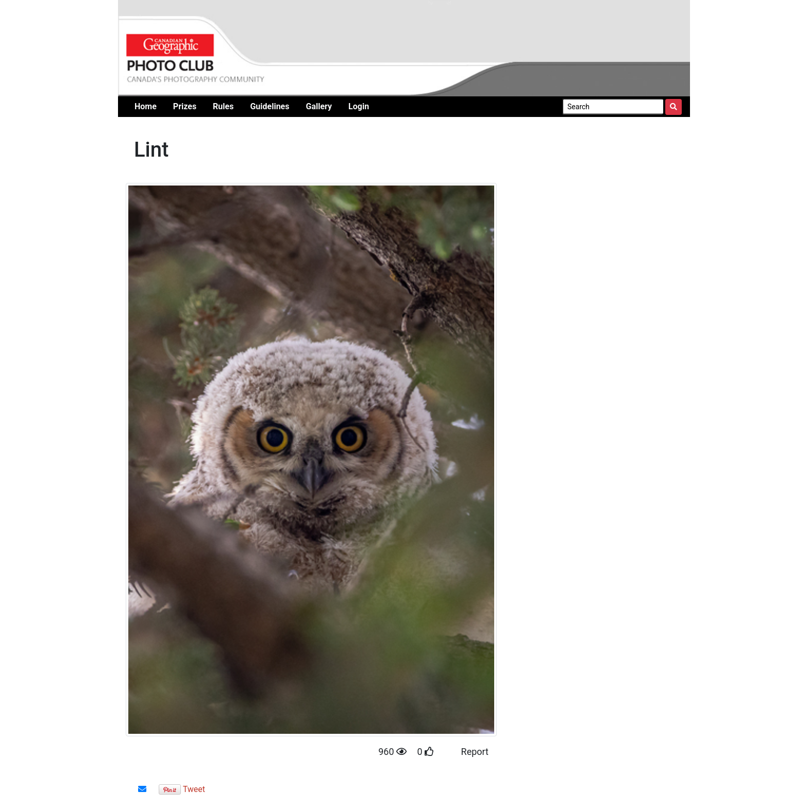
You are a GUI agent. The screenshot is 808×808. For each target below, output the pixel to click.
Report (475, 751)
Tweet (194, 789)
